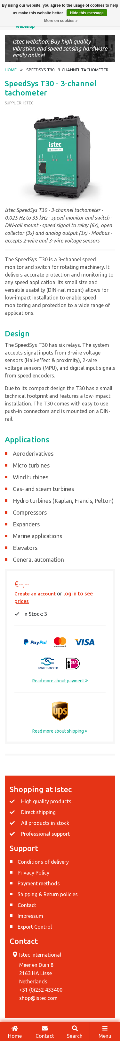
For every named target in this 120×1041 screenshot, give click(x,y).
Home (15, 1031)
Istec (28, 103)
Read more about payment (60, 680)
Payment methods (39, 883)
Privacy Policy (33, 873)
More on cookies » (61, 20)
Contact (45, 1031)
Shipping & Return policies (48, 894)
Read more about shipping (60, 731)
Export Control (35, 927)
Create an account (35, 593)
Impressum (30, 916)
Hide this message (87, 13)
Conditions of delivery (43, 862)
